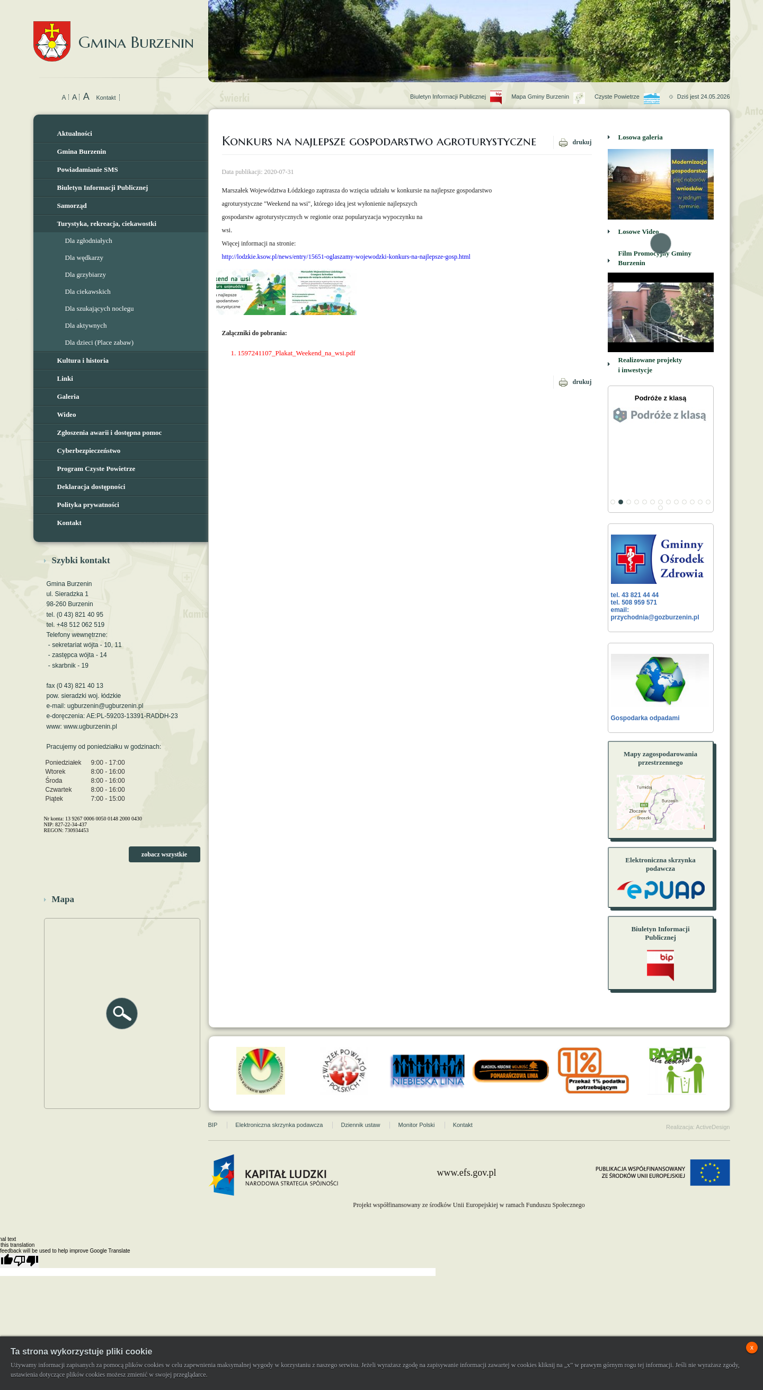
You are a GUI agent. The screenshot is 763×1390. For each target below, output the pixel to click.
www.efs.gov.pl (466, 1154)
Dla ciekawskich (88, 291)
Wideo (66, 414)
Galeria (68, 396)
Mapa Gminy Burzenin (553, 85)
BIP (213, 1106)
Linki (65, 378)
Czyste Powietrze (632, 85)
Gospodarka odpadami (660, 688)
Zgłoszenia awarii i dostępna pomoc (109, 432)
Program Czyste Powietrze (96, 469)
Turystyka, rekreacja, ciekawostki (107, 224)
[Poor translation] (26, 1242)
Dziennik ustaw (360, 1106)
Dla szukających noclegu (99, 308)
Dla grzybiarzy (86, 274)
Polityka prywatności (88, 505)
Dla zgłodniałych (88, 240)
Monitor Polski (416, 1106)
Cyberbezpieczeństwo (89, 450)
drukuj (581, 142)
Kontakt (106, 97)
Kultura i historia (83, 360)
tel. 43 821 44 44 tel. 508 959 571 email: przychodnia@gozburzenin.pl (660, 578)
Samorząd (72, 205)
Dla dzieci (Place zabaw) (99, 342)
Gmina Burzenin (113, 31)
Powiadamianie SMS (87, 169)
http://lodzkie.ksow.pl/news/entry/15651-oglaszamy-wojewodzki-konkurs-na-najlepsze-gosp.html (346, 256)
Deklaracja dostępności (91, 487)
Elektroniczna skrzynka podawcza (279, 1106)
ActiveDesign (713, 1108)
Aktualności (74, 133)
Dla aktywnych (86, 325)
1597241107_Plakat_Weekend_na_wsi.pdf (297, 353)
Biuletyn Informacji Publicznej (102, 187)
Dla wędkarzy (84, 257)
